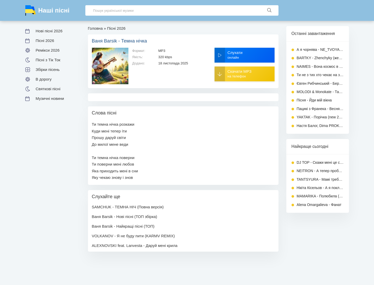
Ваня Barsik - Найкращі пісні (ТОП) (123, 226)
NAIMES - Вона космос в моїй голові (320, 66)
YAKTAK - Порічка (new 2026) (320, 117)
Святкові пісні (48, 89)
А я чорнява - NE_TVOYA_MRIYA (320, 49)
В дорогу (44, 79)
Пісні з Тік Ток (48, 60)
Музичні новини (50, 98)
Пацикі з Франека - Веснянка (320, 109)
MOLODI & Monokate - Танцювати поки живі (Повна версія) (320, 92)
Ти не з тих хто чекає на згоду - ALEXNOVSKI (320, 75)
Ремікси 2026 (48, 50)
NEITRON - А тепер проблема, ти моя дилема (320, 171)
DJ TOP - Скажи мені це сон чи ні (320, 162)
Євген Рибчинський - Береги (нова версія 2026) (320, 83)
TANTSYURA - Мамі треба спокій (320, 179)
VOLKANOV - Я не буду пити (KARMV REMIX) (133, 236)
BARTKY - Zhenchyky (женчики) (320, 58)
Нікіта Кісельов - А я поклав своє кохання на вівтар (320, 188)
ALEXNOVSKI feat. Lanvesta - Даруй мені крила (134, 245)
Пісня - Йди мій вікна (314, 100)
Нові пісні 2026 (49, 31)
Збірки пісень (48, 69)
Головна (95, 28)
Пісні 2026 (45, 40)
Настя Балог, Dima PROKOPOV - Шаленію (320, 126)
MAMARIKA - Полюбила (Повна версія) (320, 196)
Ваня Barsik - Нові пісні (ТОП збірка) (124, 216)
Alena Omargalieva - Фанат (319, 205)
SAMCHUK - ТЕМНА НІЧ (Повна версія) (128, 207)
